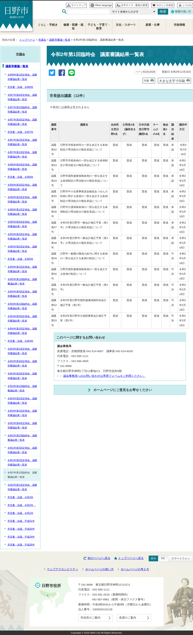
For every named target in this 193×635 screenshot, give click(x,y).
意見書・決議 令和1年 (20, 513)
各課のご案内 (127, 617)
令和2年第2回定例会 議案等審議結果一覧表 (22, 462)
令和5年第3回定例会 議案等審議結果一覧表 (22, 236)
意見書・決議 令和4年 (20, 341)
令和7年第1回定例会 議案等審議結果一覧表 (22, 154)
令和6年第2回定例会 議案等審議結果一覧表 (22, 199)
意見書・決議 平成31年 (21, 521)
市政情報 (179, 24)
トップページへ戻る (131, 558)
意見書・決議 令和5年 (20, 259)
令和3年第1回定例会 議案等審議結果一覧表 (22, 413)
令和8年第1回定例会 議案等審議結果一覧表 (22, 77)
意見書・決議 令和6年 (20, 177)
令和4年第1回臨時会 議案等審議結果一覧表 (22, 306)
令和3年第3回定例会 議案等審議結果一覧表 (22, 375)
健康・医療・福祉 (73, 26)
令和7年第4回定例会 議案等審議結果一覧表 (22, 97)
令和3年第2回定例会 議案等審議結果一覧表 (22, 400)
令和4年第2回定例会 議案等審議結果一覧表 (22, 331)
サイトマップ (78, 5)
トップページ (27, 39)
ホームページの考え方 (135, 569)
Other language (103, 5)
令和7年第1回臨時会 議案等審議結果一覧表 (22, 109)
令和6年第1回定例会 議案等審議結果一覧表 (22, 211)
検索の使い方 (183, 11)
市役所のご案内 (90, 617)
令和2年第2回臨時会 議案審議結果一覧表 (22, 437)
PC (163, 558)
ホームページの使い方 (99, 569)
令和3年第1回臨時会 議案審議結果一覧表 (22, 388)
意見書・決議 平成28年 (21, 544)
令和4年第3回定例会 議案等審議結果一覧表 (22, 318)
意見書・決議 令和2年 (22, 505)
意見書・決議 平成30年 (21, 528)
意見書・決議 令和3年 (20, 497)
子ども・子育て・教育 (99, 26)
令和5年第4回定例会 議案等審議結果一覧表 (22, 224)
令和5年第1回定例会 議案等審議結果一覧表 (22, 269)
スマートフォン (180, 558)
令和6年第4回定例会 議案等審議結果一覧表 (22, 166)
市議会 (42, 39)
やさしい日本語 (164, 5)
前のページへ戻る (99, 558)
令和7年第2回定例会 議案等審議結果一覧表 (22, 142)
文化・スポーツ (126, 24)
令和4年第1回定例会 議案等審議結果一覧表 (22, 351)
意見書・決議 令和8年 (20, 87)
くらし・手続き (48, 24)
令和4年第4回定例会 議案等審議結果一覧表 (22, 293)
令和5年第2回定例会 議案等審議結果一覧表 (22, 249)
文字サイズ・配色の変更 (134, 5)
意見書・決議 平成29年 (21, 536)
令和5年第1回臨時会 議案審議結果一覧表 (22, 281)
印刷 (146, 80)
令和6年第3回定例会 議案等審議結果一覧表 (22, 187)
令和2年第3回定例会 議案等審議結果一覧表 (22, 450)
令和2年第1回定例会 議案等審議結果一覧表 (22, 487)
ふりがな (187, 5)
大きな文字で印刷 (172, 81)
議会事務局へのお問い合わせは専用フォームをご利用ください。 (104, 375)
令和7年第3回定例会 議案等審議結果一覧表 (22, 122)
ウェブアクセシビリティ (62, 569)
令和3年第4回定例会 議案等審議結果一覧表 (22, 363)
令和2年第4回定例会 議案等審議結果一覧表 (22, 425)
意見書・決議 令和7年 (20, 132)
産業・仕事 (152, 24)
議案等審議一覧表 (59, 39)
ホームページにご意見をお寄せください (122, 390)
